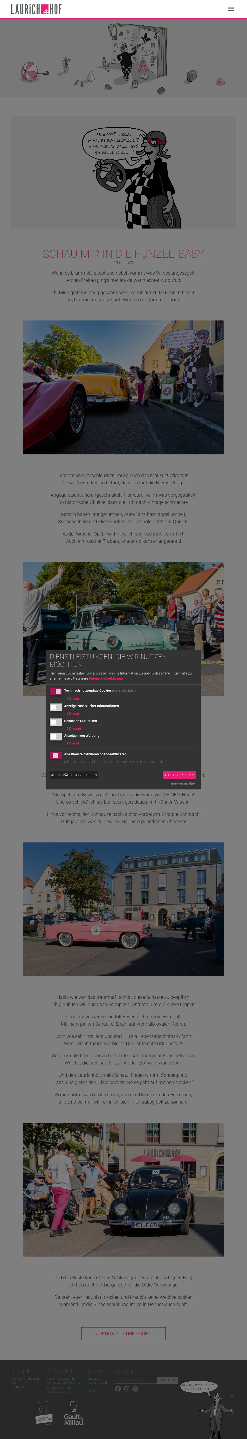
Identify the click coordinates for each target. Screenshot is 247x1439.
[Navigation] (231, 9)
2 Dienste (72, 728)
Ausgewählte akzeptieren (74, 775)
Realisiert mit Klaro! (183, 783)
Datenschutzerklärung (106, 678)
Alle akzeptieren (179, 775)
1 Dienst (71, 699)
